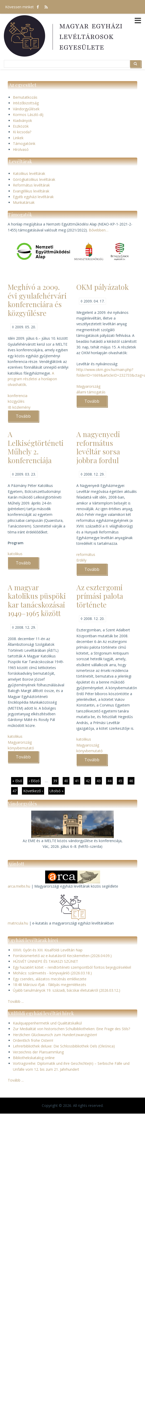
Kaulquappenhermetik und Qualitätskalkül (47, 1023)
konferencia (17, 395)
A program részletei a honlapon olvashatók (32, 379)
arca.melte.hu (19, 886)
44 (110, 780)
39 (56, 780)
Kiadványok (22, 120)
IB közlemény (19, 407)
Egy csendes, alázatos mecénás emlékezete (49, 978)
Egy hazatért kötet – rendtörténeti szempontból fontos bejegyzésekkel (72, 967)
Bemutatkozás (25, 97)
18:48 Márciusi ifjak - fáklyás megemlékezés (49, 984)
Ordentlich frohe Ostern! (33, 1040)
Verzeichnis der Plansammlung (38, 1052)
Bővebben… (98, 230)
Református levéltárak (31, 185)
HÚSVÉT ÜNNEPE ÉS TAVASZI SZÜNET (45, 961)
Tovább (27, 417)
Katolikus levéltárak (29, 173)
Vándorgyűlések (26, 108)
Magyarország (88, 386)
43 (99, 780)
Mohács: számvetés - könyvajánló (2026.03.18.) (52, 972)
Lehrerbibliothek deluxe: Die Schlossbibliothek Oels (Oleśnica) (64, 1046)
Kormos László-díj (28, 114)
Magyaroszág (87, 745)
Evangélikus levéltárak (31, 191)
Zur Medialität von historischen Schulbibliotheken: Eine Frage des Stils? (71, 1028)
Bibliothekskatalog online (34, 1057)
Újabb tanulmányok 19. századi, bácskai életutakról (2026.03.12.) (66, 990)
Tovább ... (16, 1001)
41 (77, 780)
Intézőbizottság (26, 102)
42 (88, 780)
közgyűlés (16, 401)
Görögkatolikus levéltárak (34, 179)
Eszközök (21, 126)
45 (121, 780)
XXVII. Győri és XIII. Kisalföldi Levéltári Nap (48, 950)
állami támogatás (91, 392)
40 (66, 780)
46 (131, 781)
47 (15, 790)
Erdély (81, 560)
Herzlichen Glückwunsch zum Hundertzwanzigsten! (55, 1034)
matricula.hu (18, 923)
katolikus (15, 553)
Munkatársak (24, 202)
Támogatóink (24, 143)
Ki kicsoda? (22, 131)
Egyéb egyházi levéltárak (33, 196)
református (85, 554)
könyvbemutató (21, 748)
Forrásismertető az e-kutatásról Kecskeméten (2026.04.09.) (62, 955)
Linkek (18, 137)
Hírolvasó (21, 149)
